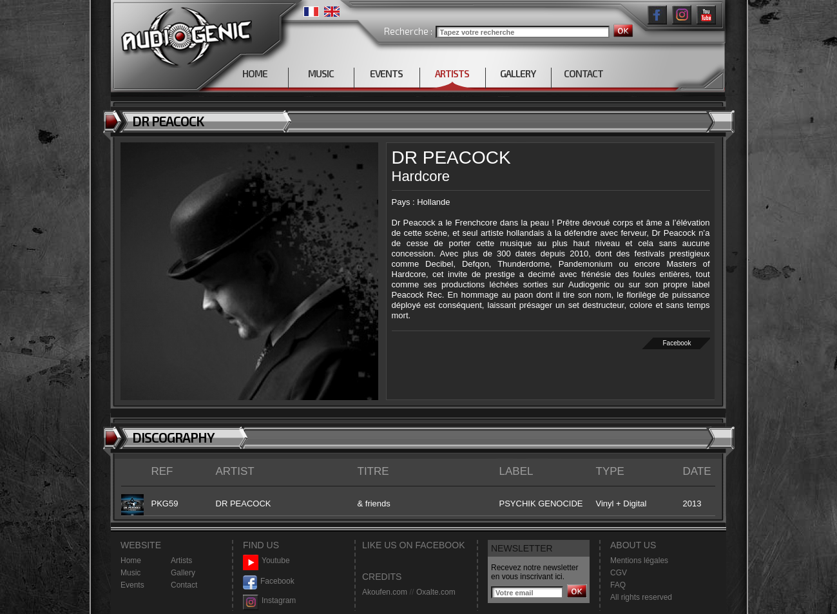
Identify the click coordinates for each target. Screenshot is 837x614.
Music (130, 572)
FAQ (618, 585)
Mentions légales (639, 560)
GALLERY (517, 73)
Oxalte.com (436, 592)
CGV (618, 572)
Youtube (266, 561)
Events (132, 585)
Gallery (183, 572)
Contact (184, 585)
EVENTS (386, 73)
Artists (181, 560)
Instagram (269, 601)
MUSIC (321, 73)
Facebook (676, 343)
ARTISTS (452, 73)
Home (130, 560)
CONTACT (583, 73)
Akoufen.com (384, 592)
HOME (254, 73)
